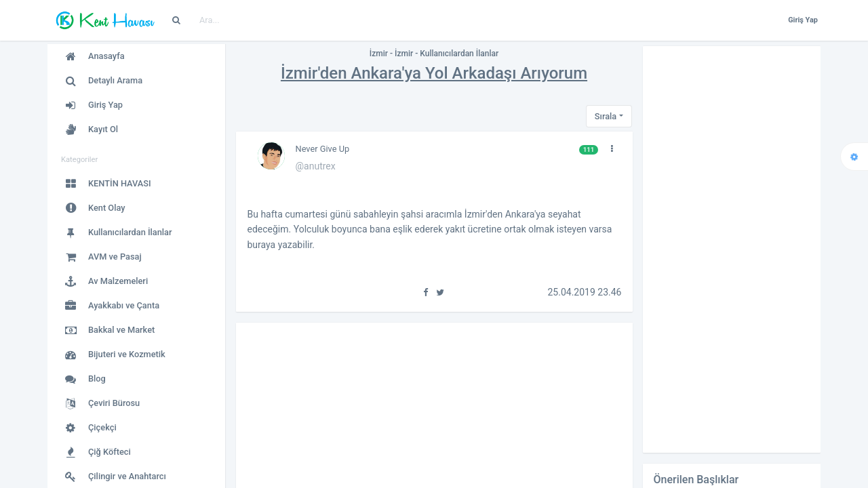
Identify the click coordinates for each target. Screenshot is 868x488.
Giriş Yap (803, 20)
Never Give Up (323, 149)
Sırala (605, 116)
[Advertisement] (732, 249)
